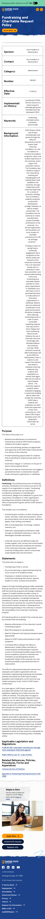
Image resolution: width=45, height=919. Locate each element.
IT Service (9, 885)
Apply (13, 836)
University (11, 895)
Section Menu (10, 30)
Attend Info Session (12, 841)
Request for (13, 905)
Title (6, 902)
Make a (8, 908)
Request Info (12, 847)
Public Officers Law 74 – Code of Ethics (17, 755)
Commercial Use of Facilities (13, 769)
